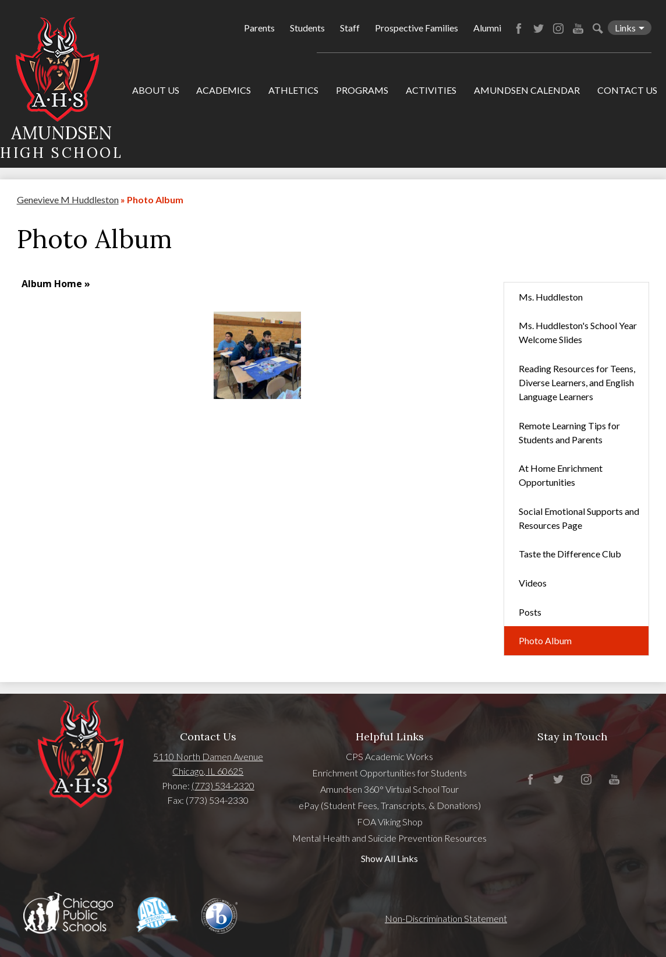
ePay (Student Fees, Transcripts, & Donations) (390, 805)
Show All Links (389, 858)
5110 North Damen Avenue (208, 756)
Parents (259, 27)
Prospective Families (416, 27)
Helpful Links (390, 736)
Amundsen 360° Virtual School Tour (389, 788)
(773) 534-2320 (223, 785)
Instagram (558, 28)
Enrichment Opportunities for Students (389, 772)
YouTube (578, 28)
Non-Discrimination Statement (446, 918)
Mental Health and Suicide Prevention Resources (389, 837)
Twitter (538, 28)
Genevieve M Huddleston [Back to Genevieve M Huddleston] (68, 199)
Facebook (518, 28)
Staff (350, 27)
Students (307, 27)
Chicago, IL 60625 (207, 770)
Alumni (487, 27)
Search (598, 28)
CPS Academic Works (389, 756)
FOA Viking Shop (390, 821)
